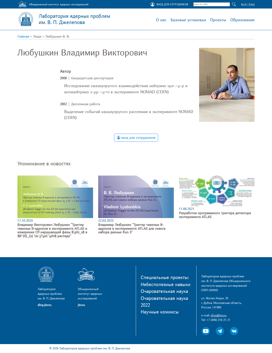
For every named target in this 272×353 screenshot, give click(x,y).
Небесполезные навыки (165, 284)
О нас (161, 20)
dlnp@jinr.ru (219, 315)
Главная (23, 36)
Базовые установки (188, 20)
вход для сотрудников (136, 138)
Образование (242, 20)
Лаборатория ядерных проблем (74, 19)
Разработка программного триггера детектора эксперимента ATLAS (215, 215)
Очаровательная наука (164, 291)
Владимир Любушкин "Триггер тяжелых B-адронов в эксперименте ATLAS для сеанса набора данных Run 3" (131, 228)
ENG (252, 5)
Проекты (218, 20)
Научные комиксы (160, 312)
